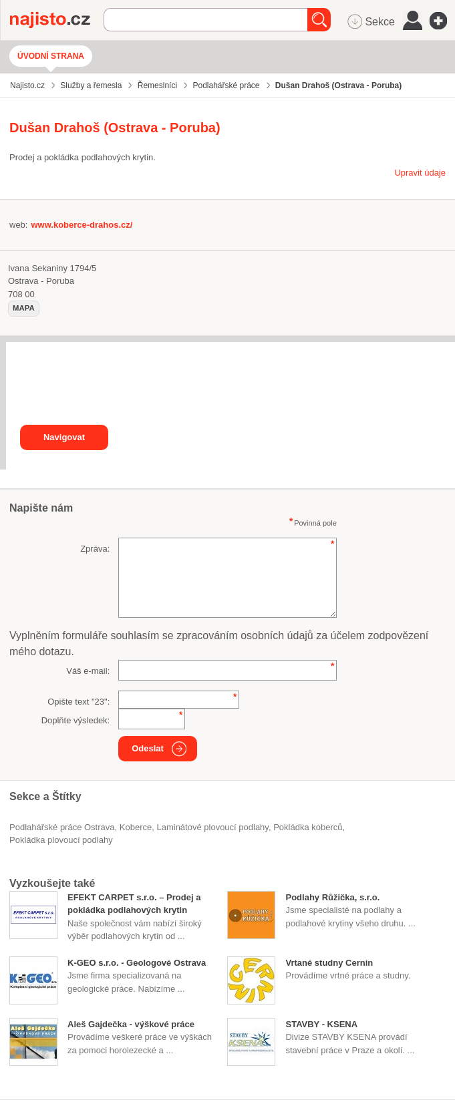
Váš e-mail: (88, 671)
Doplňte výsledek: (75, 720)
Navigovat (64, 437)
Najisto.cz (57, 20)
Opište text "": (78, 702)
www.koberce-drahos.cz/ (81, 225)
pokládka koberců (307, 827)
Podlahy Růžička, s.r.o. (332, 897)
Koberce (136, 827)
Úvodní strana (50, 56)
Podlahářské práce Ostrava (62, 827)
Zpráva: (95, 549)
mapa (24, 308)
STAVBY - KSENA (321, 1024)
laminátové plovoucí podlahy (212, 827)
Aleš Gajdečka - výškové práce (130, 1024)
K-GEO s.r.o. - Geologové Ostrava (136, 963)
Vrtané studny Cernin (329, 963)
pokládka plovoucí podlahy (61, 840)
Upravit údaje (420, 173)
